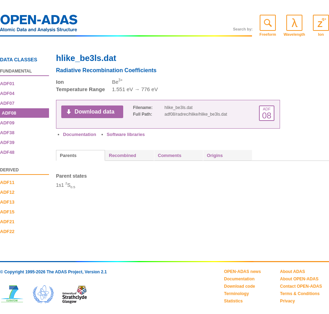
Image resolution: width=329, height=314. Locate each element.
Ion (321, 34)
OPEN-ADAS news (242, 271)
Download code (239, 286)
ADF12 (7, 192)
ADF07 (7, 103)
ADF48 (7, 152)
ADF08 (9, 113)
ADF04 (7, 93)
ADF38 (7, 132)
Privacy (287, 301)
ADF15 (7, 211)
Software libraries (126, 134)
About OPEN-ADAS (299, 279)
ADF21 (7, 221)
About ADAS (292, 271)
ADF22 (7, 231)
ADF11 (7, 182)
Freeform (267, 34)
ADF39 (7, 142)
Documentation (79, 134)
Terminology (236, 293)
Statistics (233, 301)
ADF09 (7, 122)
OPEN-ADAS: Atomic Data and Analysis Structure (39, 25)
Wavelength (294, 34)
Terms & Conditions (300, 293)
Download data (94, 112)
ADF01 (7, 83)
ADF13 (7, 202)
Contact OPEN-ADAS (301, 286)
